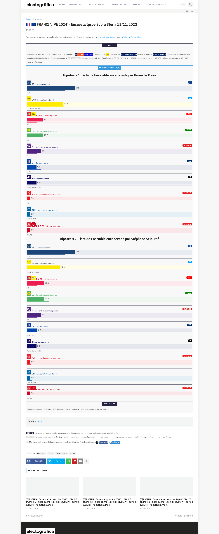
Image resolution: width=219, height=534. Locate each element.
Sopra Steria (109, 37)
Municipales (118, 4)
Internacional (61, 453)
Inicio (28, 19)
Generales (75, 4)
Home (62, 4)
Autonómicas (96, 4)
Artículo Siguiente (183, 515)
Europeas (37, 19)
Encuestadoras (156, 4)
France (50, 453)
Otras (136, 4)
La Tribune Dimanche (130, 37)
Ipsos (100, 37)
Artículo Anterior (35, 515)
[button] (183, 4)
